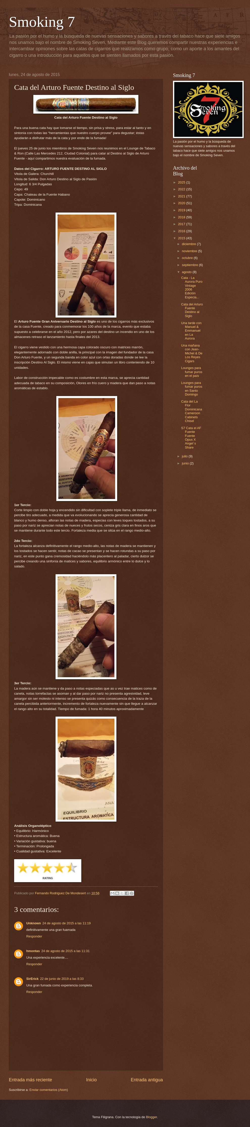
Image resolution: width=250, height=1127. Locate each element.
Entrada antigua (147, 1079)
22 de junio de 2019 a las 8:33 (62, 979)
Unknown (33, 923)
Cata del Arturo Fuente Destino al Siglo (192, 310)
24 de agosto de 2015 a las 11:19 (66, 923)
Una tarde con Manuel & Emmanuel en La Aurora (191, 330)
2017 (182, 224)
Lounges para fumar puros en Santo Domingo (191, 388)
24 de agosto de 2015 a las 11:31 (65, 951)
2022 (182, 189)
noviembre (190, 251)
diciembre (189, 244)
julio (185, 456)
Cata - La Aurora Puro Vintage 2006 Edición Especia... (191, 287)
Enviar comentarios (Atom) (49, 1090)
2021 (182, 196)
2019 (182, 210)
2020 (182, 203)
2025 (182, 182)
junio (186, 463)
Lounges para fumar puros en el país (191, 372)
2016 (182, 231)
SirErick (32, 979)
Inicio (91, 1079)
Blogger (151, 1117)
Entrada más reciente (30, 1079)
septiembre (190, 265)
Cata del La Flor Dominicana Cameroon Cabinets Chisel (191, 411)
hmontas (33, 951)
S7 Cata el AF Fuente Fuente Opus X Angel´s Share (191, 437)
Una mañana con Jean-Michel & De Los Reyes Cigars (191, 353)
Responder (34, 936)
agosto (187, 272)
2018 (182, 217)
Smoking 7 (42, 21)
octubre (188, 258)
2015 (182, 238)
